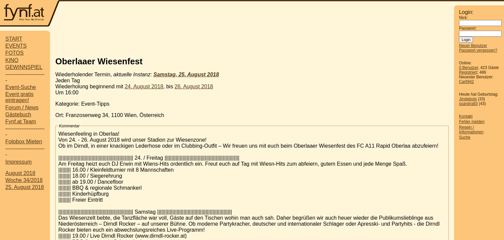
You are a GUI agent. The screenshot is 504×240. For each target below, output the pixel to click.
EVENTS (16, 46)
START (13, 39)
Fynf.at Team (20, 121)
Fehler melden (472, 121)
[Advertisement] (257, 14)
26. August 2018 (194, 86)
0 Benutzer (468, 67)
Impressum (18, 162)
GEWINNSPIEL (23, 67)
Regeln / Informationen (471, 129)
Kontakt (466, 116)
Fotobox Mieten (23, 141)
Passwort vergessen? (478, 50)
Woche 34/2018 (24, 180)
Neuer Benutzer (473, 45)
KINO (11, 60)
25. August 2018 (24, 187)
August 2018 (20, 173)
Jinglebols (468, 99)
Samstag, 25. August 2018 (186, 74)
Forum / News (22, 107)
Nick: (463, 17)
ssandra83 (468, 103)
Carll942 (466, 81)
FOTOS (14, 53)
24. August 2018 (144, 86)
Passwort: (468, 28)
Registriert (468, 72)
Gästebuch (18, 114)
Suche (464, 137)
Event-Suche (20, 87)
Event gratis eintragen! (19, 97)
